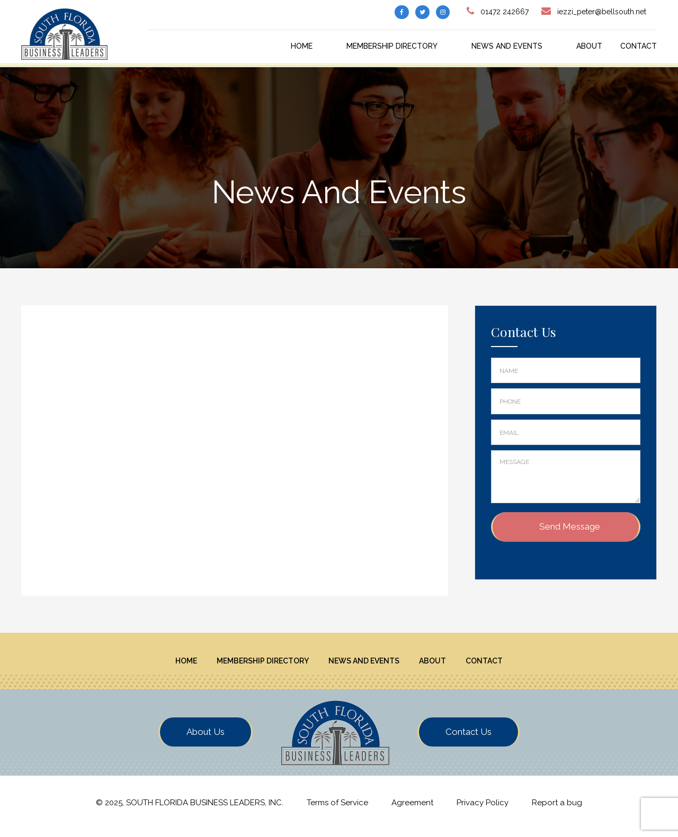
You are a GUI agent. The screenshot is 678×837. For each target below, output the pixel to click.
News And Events (506, 46)
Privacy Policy (482, 810)
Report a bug (557, 810)
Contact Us (468, 738)
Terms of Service (337, 810)
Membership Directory (392, 46)
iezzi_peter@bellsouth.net (601, 11)
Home (302, 46)
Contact (638, 46)
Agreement (412, 810)
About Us (205, 738)
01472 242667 (504, 11)
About (589, 46)
